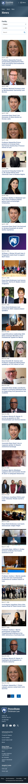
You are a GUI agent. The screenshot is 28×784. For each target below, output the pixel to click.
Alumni (3, 743)
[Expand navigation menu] (19, 2)
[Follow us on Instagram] (7, 727)
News (13, 9)
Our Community (5, 758)
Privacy (2, 779)
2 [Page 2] (12, 697)
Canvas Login (5, 772)
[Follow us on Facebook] (14, 727)
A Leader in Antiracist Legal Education (7, 755)
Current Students (6, 738)
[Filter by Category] (14, 24)
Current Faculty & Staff (7, 741)
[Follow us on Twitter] (18, 727)
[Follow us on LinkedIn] (3, 727)
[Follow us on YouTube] (10, 727)
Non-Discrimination (10, 779)
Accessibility (19, 779)
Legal (25, 779)
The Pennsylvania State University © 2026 (14, 781)
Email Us (4, 722)
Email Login (4, 769)
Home (3, 9)
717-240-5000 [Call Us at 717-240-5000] (5, 720)
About (8, 9)
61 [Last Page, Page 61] (18, 697)
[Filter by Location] (14, 28)
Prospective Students (7, 736)
